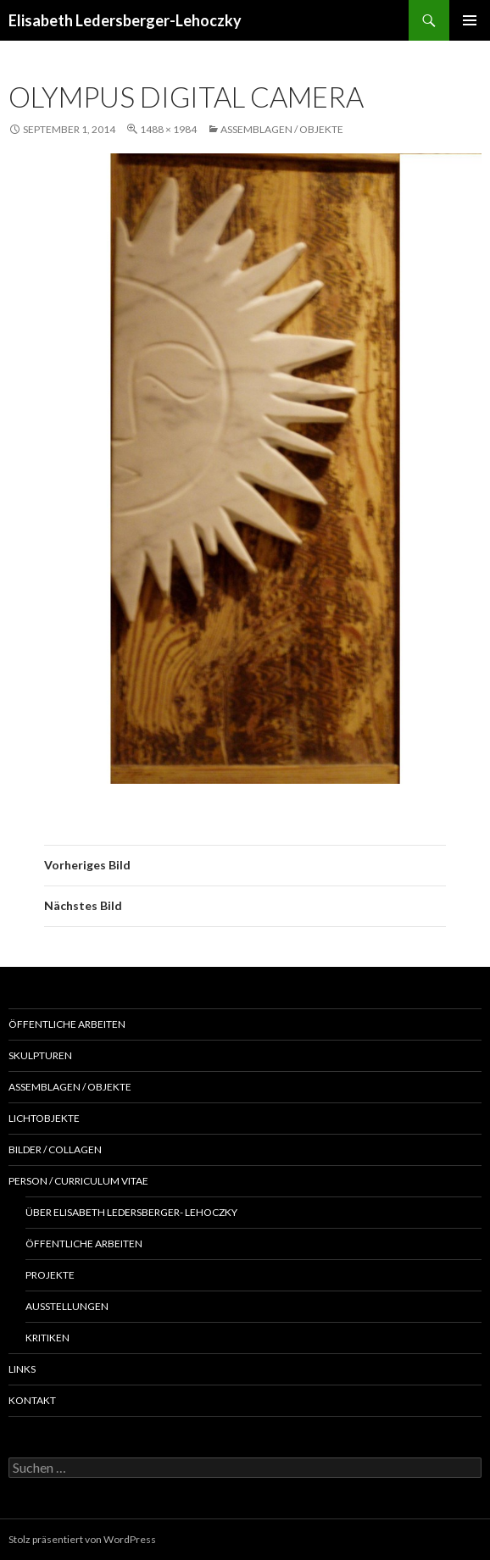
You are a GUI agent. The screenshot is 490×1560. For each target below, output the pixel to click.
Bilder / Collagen (55, 1149)
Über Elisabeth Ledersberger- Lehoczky (131, 1212)
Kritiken (47, 1337)
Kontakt (32, 1400)
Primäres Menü (469, 20)
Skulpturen (40, 1055)
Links (22, 1369)
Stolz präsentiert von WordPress (82, 1539)
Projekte (50, 1275)
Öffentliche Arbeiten (66, 1024)
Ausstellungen (67, 1306)
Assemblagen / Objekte (281, 129)
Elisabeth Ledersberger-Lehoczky (125, 20)
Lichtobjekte (44, 1118)
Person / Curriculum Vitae (78, 1180)
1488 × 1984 (168, 129)
